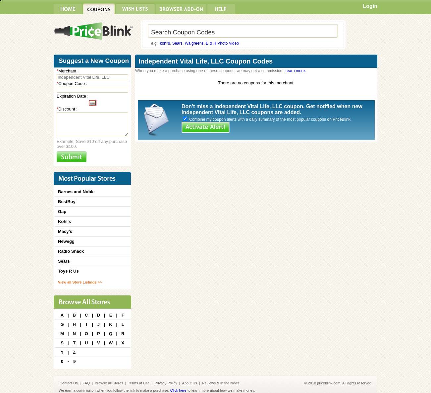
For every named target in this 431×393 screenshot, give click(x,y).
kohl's (165, 43)
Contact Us (69, 383)
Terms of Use (139, 383)
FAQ (86, 383)
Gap (62, 211)
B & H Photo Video (222, 43)
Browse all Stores (109, 383)
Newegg (66, 241)
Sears (177, 43)
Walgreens (194, 43)
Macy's (65, 231)
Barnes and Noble (76, 191)
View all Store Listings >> (80, 282)
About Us (189, 383)
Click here (178, 390)
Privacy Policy (165, 383)
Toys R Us (68, 271)
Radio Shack (71, 251)
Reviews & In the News (221, 383)
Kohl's (64, 221)
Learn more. (295, 70)
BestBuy (67, 201)
